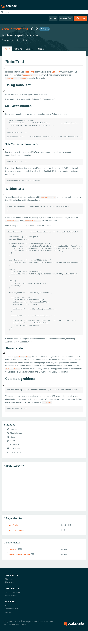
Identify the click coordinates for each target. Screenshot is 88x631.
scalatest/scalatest (17, 530)
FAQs (7, 605)
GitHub (45, 29)
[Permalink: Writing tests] (4, 194)
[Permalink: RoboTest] (4, 69)
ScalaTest (56, 72)
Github (9, 579)
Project (7, 48)
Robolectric (29, 72)
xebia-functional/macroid (19, 554)
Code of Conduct (11, 608)
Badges (40, 48)
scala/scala (13, 525)
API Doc (53, 18)
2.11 (19, 40)
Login (81, 18)
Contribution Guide (12, 592)
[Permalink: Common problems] (4, 385)
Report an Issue (11, 595)
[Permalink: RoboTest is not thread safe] (4, 149)
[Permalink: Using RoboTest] (4, 91)
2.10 (25, 40)
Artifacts (18, 48)
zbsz (6, 28)
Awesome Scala (66, 18)
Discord (9, 582)
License (8, 612)
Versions (29, 48)
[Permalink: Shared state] (4, 353)
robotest (20, 28)
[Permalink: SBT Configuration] (4, 111)
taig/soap (13, 549)
